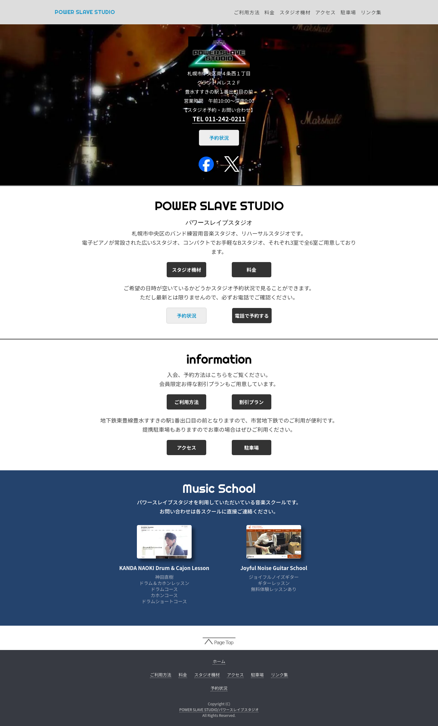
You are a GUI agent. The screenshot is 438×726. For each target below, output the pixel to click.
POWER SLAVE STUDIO (85, 12)
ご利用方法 (247, 12)
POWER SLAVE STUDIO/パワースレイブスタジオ (219, 709)
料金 (269, 12)
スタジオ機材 (295, 12)
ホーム (219, 661)
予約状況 (219, 137)
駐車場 (348, 12)
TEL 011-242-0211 (219, 118)
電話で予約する (252, 315)
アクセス (325, 12)
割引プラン (251, 402)
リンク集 (371, 12)
